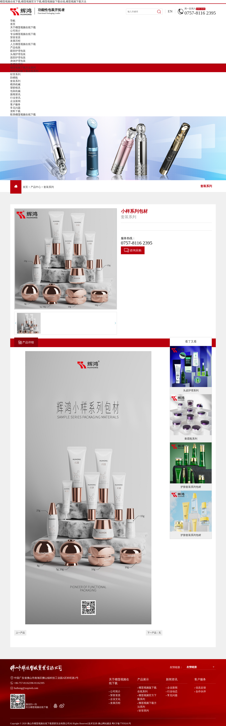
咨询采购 (132, 250)
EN (170, 11)
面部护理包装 (18, 57)
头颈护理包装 (18, 54)
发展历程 (15, 40)
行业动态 (172, 691)
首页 (25, 187)
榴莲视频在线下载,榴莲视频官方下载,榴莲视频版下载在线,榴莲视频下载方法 (43, 1)
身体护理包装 (18, 61)
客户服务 (200, 679)
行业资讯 (15, 97)
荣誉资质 (15, 37)
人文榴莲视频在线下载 (23, 44)
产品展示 (143, 679)
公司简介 (15, 30)
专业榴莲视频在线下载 (23, 34)
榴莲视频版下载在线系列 (24, 71)
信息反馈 (201, 687)
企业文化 (115, 699)
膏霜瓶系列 (16, 64)
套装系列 (15, 81)
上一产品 (20, 633)
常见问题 (15, 107)
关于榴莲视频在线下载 (119, 681)
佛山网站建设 (104, 723)
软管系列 (15, 74)
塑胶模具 (15, 87)
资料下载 (15, 111)
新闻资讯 (171, 679)
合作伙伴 (201, 691)
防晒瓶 (14, 77)
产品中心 (36, 187)
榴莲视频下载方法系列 (23, 67)
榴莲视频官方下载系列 (147, 697)
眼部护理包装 (18, 50)
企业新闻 (15, 101)
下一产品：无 (154, 633)
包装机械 (15, 91)
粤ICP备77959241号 (121, 723)
